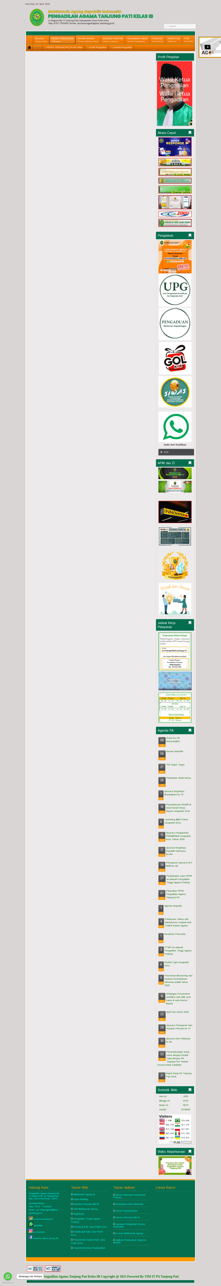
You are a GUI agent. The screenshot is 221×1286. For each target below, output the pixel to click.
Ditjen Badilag (80, 1199)
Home (38, 47)
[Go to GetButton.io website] (8, 1283)
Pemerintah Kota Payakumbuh (89, 1248)
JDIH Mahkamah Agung (85, 1209)
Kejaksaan (78, 1214)
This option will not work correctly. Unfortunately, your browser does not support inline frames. (90, 91)
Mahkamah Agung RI (84, 1194)
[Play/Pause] (161, 452)
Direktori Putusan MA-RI (86, 1204)
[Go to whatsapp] (8, 1276)
